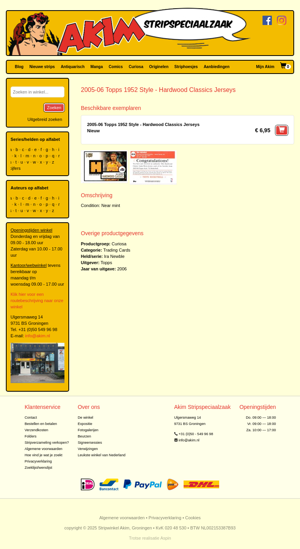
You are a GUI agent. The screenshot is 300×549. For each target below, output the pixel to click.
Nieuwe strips (42, 67)
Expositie (85, 424)
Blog (19, 67)
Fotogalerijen (88, 430)
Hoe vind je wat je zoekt (43, 455)
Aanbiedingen (216, 67)
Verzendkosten (36, 430)
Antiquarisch (72, 67)
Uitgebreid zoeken (44, 119)
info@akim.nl (37, 335)
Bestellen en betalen (41, 424)
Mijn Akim (265, 67)
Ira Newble (114, 256)
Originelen (158, 67)
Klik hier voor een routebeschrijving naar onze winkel (37, 300)
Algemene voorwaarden (43, 449)
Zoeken (54, 107)
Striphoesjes (186, 67)
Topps (106, 262)
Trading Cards (116, 250)
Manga (97, 67)
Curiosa (136, 67)
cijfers (16, 168)
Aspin (165, 538)
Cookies (193, 517)
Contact (31, 417)
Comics (116, 67)
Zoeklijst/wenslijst (38, 468)
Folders (31, 436)
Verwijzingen (88, 449)
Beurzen (84, 436)
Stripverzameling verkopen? (47, 443)
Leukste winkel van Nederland (101, 455)
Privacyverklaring (38, 461)
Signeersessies (90, 443)
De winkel (85, 417)
